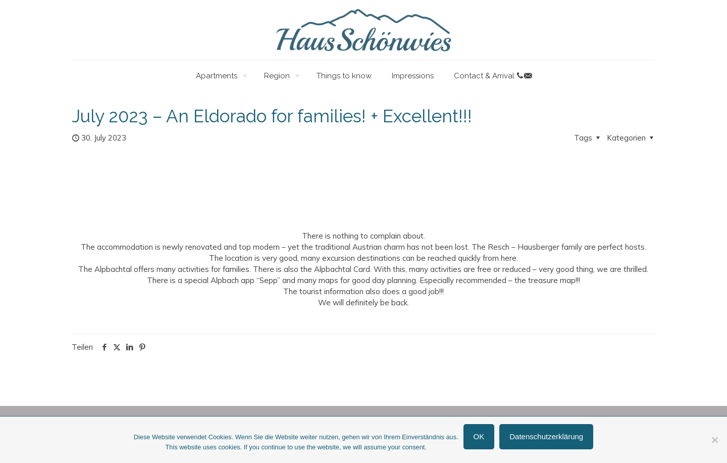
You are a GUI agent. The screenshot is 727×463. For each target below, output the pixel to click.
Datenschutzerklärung (546, 436)
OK (479, 436)
